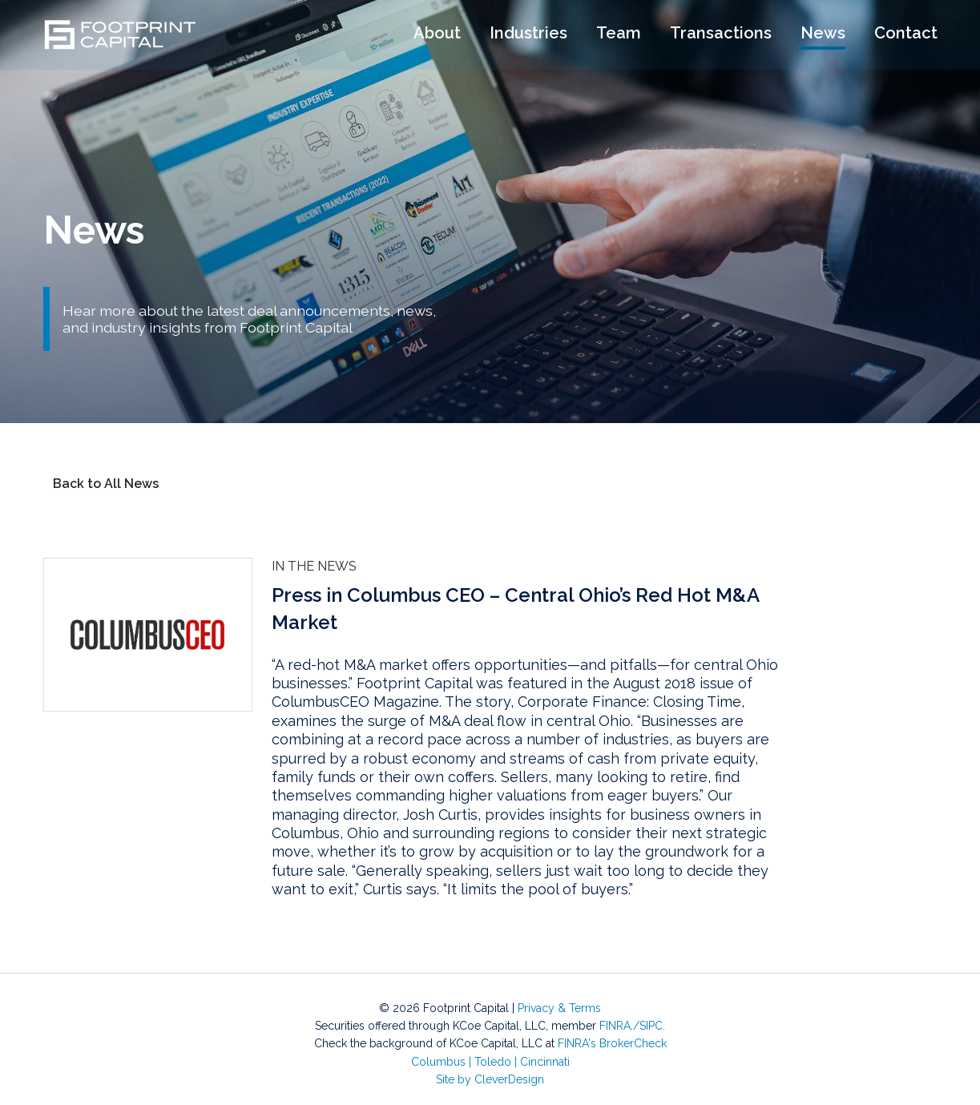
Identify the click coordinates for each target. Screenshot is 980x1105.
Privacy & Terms (559, 1008)
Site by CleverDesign (490, 1079)
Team (618, 34)
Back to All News (106, 483)
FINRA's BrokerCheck (612, 1043)
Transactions (721, 34)
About (437, 34)
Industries (528, 34)
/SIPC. (649, 1025)
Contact (906, 34)
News (823, 34)
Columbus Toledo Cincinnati (490, 1061)
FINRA (615, 1025)
